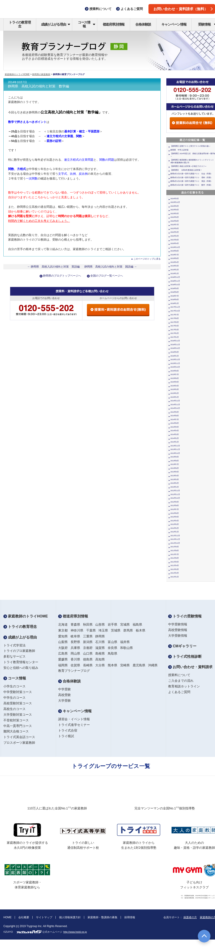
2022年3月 (174, 232)
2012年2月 (174, 528)
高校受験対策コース (17, 703)
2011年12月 (175, 536)
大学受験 (64, 700)
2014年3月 (174, 434)
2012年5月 (174, 517)
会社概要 (23, 917)
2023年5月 (174, 214)
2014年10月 (175, 408)
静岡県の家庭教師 (41, 74)
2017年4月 (174, 326)
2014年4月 (174, 431)
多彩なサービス (14, 656)
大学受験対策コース (17, 714)
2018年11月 (175, 281)
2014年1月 (174, 442)
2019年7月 (174, 255)
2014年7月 (174, 419)
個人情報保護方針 (70, 917)
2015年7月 (174, 374)
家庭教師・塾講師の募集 (102, 917)
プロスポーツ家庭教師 (19, 742)
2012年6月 (174, 513)
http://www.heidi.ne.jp (75, 931)
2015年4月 (174, 386)
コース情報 (86, 24)
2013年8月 (174, 461)
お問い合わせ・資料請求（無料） (183, 9)
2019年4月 (174, 262)
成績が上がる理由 (55, 24)
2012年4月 (174, 521)
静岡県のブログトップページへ (62, 275)
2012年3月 (174, 524)
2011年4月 (174, 565)
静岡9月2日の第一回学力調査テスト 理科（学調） (191, 178)
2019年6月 (174, 258)
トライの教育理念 (20, 24)
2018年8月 (174, 292)
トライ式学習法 (14, 645)
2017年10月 (175, 311)
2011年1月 (174, 577)
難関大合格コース (16, 731)
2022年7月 (174, 225)
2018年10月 (175, 285)
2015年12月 (175, 360)
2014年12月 (175, 401)
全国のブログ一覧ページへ (106, 275)
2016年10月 (175, 348)
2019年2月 (174, 270)
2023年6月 (174, 210)
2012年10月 (175, 498)
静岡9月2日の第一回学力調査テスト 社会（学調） (191, 174)
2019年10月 (175, 247)
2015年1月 (174, 397)
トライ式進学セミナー (74, 725)
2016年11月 (175, 345)
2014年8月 (174, 416)
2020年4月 (174, 243)
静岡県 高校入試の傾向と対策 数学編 (38, 86)
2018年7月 (174, 296)
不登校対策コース (16, 720)
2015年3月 (174, 389)
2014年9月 (174, 412)
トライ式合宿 (67, 730)
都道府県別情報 (114, 24)
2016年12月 (175, 341)
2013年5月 (174, 472)
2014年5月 (174, 427)
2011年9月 (174, 547)
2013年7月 (174, 464)
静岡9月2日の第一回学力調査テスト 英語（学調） (191, 181)
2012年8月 (174, 506)
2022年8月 (174, 221)
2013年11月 (175, 449)
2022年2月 (174, 236)
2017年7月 (174, 315)
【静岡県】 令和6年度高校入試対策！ (186, 170)
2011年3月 (174, 569)
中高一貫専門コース (17, 726)
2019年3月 (174, 266)
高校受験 (64, 695)
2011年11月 (175, 539)
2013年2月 (174, 483)
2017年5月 (174, 322)
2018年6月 (174, 300)
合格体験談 (143, 24)
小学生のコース (14, 686)
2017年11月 (175, 307)
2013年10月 (175, 453)
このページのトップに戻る (147, 259)
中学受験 (64, 689)
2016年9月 (174, 352)
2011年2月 (174, 573)
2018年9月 (174, 288)
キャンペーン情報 (173, 24)
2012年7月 (174, 509)
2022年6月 (174, 228)
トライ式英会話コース (19, 737)
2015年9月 (174, 371)
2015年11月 (175, 363)
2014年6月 (174, 423)
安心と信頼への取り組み (20, 668)
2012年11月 (175, 494)
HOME (7, 917)
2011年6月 (174, 558)
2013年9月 (174, 457)
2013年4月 (174, 476)
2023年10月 (175, 202)
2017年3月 (174, 330)
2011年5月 (174, 562)
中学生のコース (14, 697)
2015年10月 (175, 367)
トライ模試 (66, 736)
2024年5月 (174, 199)
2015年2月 (174, 393)
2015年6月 (174, 378)
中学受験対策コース (17, 692)
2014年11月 (175, 405)
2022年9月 (174, 217)
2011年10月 (175, 543)
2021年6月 (174, 240)
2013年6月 (174, 468)
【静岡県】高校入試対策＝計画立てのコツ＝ (188, 166)
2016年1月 (174, 356)
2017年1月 (174, 337)
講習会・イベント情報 (74, 719)
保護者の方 (190, 917)
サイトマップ (44, 917)
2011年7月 (174, 554)
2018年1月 (174, 303)
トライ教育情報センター (20, 662)
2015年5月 (174, 382)
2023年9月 (174, 206)
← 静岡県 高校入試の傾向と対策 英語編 (53, 266)
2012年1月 (174, 532)
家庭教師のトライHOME (17, 74)
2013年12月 (175, 446)
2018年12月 (175, 277)
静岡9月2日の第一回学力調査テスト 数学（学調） (191, 185)
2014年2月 (174, 438)
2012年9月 (174, 502)
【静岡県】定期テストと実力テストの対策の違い (190, 146)
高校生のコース (14, 709)
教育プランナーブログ (74, 670)
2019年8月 (174, 251)
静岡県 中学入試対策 (179, 150)
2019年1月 (174, 274)
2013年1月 (174, 487)
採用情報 (129, 917)
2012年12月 (175, 491)
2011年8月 (174, 551)
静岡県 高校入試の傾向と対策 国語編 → (110, 266)
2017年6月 (174, 318)
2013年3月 (174, 479)
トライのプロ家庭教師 (19, 651)
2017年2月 (174, 333)
